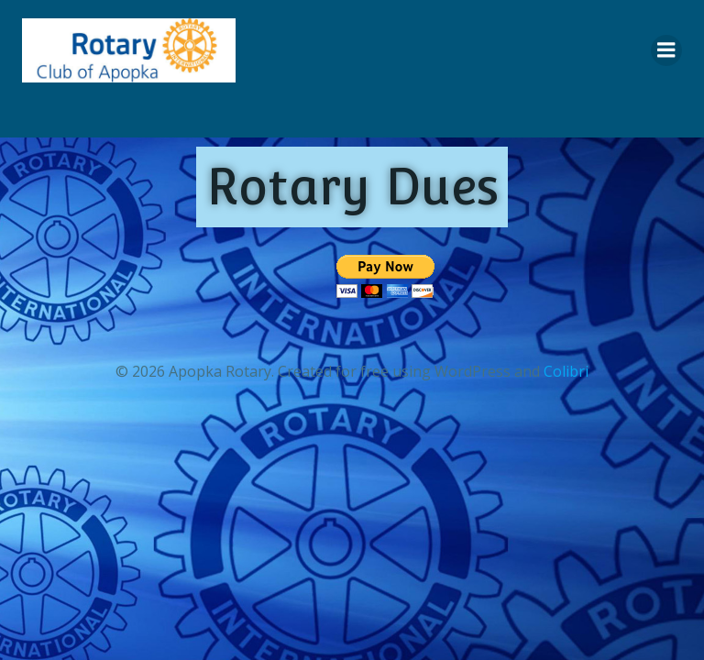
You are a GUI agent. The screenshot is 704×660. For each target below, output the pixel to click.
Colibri (566, 371)
